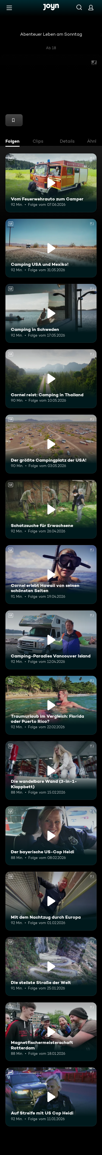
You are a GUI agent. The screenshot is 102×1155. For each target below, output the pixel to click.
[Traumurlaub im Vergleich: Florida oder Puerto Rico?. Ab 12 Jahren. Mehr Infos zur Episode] (51, 705)
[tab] (13, 142)
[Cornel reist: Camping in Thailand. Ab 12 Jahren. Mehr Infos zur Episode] (51, 378)
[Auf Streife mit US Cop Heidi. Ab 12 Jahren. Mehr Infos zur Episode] (51, 1096)
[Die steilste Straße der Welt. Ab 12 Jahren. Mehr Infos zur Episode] (51, 966)
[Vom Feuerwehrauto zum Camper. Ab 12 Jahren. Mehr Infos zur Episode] (51, 182)
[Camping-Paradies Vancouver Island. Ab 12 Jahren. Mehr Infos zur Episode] (51, 639)
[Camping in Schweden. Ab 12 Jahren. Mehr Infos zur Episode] (51, 313)
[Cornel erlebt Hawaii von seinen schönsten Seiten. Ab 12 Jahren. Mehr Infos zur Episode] (51, 574)
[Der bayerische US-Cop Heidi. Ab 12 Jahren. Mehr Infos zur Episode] (51, 835)
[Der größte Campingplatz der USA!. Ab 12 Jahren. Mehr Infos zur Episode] (51, 444)
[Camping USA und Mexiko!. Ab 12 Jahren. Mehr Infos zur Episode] (51, 248)
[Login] (91, 7)
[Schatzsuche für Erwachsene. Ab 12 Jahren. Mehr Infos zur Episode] (51, 509)
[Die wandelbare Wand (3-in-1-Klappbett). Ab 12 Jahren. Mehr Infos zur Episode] (51, 770)
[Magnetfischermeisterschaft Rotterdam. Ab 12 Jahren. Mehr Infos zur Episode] (51, 1031)
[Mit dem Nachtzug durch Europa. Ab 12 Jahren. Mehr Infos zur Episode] (51, 901)
